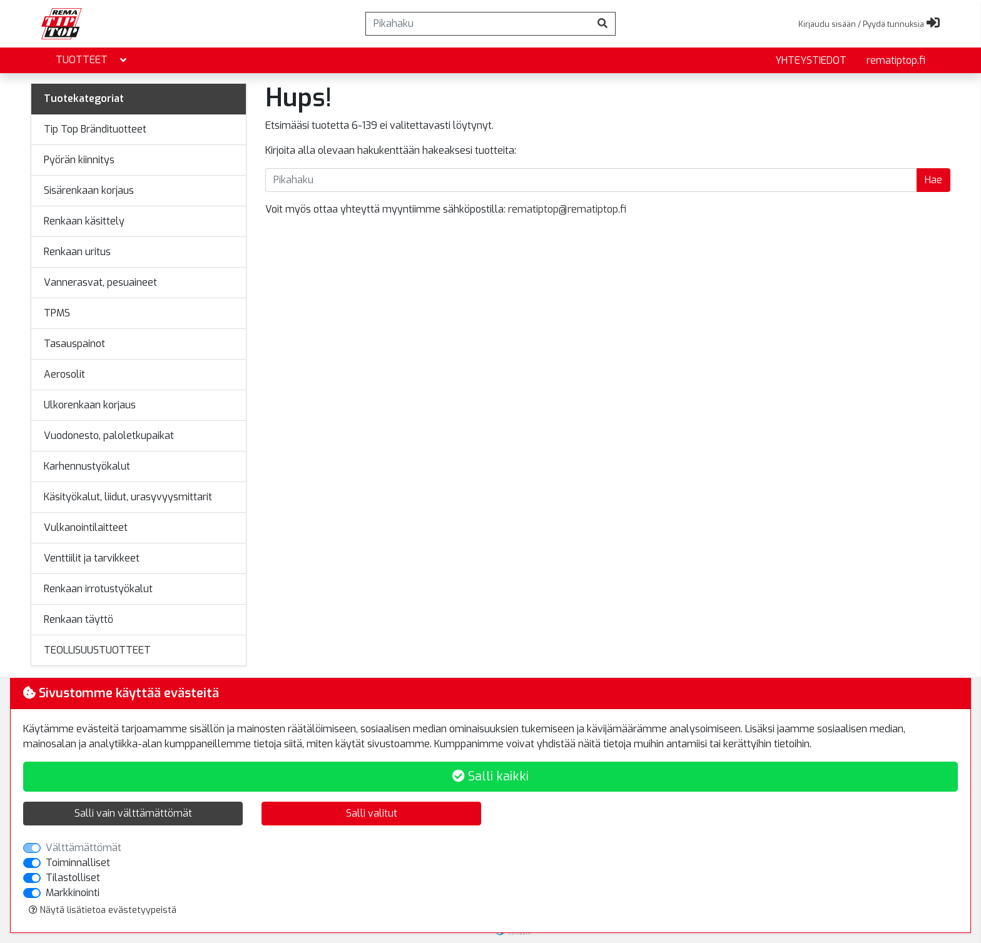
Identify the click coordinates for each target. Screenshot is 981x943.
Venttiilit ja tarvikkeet (92, 558)
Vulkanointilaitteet (86, 527)
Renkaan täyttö (78, 619)
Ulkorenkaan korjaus (90, 404)
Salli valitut (371, 813)
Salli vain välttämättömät (133, 813)
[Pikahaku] (478, 24)
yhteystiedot (810, 60)
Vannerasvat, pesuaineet (100, 282)
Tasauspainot (74, 343)
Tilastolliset (73, 877)
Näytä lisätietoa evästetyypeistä (102, 910)
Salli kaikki (490, 776)
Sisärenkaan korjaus (89, 190)
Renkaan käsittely (84, 221)
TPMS (57, 313)
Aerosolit (64, 374)
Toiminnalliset (78, 862)
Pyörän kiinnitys (79, 159)
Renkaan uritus (77, 251)
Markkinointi (72, 892)
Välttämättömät (83, 847)
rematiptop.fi (896, 60)
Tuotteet (92, 60)
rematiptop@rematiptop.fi (567, 209)
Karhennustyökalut (87, 466)
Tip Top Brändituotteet (95, 129)
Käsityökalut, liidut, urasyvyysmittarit (128, 496)
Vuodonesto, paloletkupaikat (109, 435)
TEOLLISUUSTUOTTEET (97, 650)
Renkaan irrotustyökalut (98, 588)
